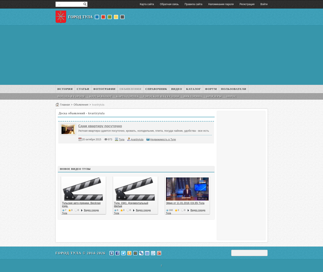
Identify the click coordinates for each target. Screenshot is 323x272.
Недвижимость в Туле (163, 139)
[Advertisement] (162, 55)
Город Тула (80, 17)
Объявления (81, 104)
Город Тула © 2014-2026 (81, 253)
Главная (65, 104)
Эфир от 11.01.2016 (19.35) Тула (185, 203)
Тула (121, 139)
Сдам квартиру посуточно (100, 126)
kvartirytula (137, 139)
